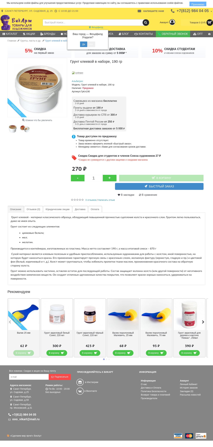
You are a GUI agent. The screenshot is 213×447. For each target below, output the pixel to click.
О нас (144, 384)
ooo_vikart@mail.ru (24, 419)
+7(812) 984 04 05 (22, 414)
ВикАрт (37, 435)
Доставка (79, 209)
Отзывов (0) (33, 209)
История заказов (189, 387)
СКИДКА (40, 49)
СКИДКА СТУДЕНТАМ (179, 49)
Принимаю (197, 4)
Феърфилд (96, 27)
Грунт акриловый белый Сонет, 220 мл (57, 334)
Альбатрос (77, 81)
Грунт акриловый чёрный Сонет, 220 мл (90, 334)
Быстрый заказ (163, 186)
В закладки (127, 194)
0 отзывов (91, 200)
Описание (15, 209)
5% (28, 51)
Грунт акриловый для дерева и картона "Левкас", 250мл (189, 335)
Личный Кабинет (188, 384)
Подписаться (59, 376)
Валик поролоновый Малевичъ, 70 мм (156, 334)
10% (157, 51)
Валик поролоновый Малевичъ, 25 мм (123, 334)
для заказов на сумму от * (106, 53)
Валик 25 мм (23, 332)
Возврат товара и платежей (155, 394)
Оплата (94, 209)
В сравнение (149, 194)
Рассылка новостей (190, 394)
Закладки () (186, 391)
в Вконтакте (86, 391)
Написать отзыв (106, 200)
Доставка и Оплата (151, 387)
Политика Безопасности (153, 391)
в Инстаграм (87, 382)
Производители (149, 398)
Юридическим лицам (57, 209)
